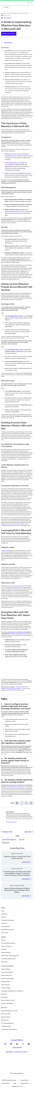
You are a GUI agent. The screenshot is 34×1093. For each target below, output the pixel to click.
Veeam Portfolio (5, 969)
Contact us (4, 923)
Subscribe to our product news (16, 1052)
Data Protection (5, 982)
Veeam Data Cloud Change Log (10, 956)
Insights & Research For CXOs (9, 1011)
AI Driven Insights (5, 988)
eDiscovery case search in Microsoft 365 (18, 586)
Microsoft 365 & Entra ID (8, 1000)
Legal (14, 1083)
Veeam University (6, 952)
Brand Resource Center (7, 930)
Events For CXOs (5, 1014)
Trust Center (4, 933)
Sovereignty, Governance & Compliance (12, 991)
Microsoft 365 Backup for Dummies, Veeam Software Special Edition (14, 687)
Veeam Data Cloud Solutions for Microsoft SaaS (12, 524)
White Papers (5, 1020)
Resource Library (5, 1017)
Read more (25, 862)
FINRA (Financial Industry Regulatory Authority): (18, 173)
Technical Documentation (8, 943)
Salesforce (4, 994)
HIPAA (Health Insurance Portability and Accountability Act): (16, 164)
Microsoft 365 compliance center (24, 567)
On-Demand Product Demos (9, 1029)
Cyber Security (5, 985)
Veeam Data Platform (7, 972)
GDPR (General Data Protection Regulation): (17, 154)
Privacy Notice (24, 1080)
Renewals (3, 949)
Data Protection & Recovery (9, 840)
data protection (17, 271)
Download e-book (8, 33)
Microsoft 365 (5, 843)
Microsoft (21, 840)
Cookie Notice (5, 1083)
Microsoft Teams (17, 213)
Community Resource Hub (8, 959)
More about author (11, 822)
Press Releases (5, 926)
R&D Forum (4, 962)
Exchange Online (9, 211)
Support (3, 940)
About (2, 911)
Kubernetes (4, 997)
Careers (3, 917)
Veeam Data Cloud (6, 975)
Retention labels (5, 550)
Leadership (4, 914)
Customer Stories (6, 1026)
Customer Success (6, 946)
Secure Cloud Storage (7, 978)
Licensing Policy (24, 1083)
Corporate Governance (7, 920)
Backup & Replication (7, 1003)
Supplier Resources (17, 1086)
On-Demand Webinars (7, 1023)
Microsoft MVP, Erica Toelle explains (15, 787)
